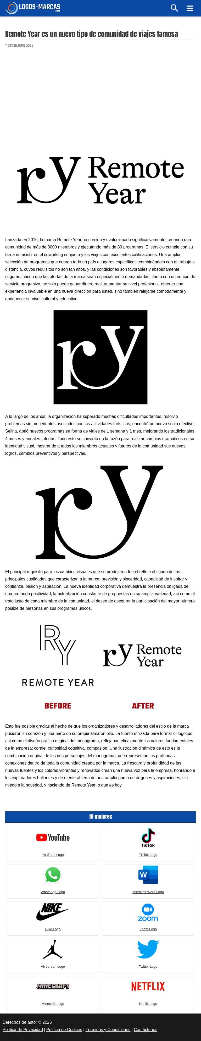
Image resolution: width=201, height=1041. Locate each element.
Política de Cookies (64, 1029)
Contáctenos (145, 1029)
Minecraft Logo (53, 1004)
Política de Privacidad (23, 1029)
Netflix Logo (148, 1004)
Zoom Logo (148, 929)
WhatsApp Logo (53, 892)
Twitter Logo (148, 966)
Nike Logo (53, 929)
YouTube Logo (53, 855)
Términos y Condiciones (108, 1029)
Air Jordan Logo (53, 966)
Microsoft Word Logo (148, 892)
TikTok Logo (148, 855)
